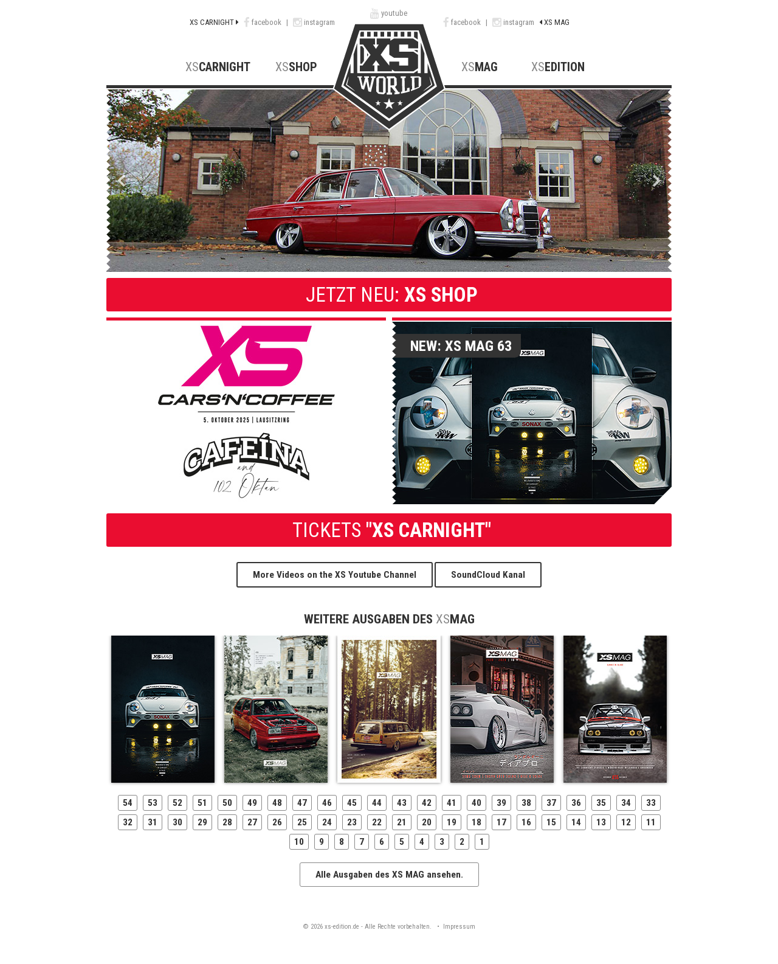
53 (152, 802)
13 (601, 822)
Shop (296, 67)
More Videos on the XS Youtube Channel (334, 574)
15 (551, 822)
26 (277, 822)
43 (402, 802)
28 (227, 822)
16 (526, 822)
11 (651, 822)
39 (501, 802)
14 (576, 822)
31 (152, 822)
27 (252, 822)
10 (299, 841)
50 (227, 802)
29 (202, 822)
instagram (314, 22)
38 (526, 802)
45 (352, 802)
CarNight (217, 67)
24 (327, 822)
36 (576, 802)
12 (626, 822)
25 (302, 822)
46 (327, 802)
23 (352, 822)
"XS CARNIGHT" (389, 530)
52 (177, 802)
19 (451, 822)
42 (427, 802)
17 (501, 822)
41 (451, 802)
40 (476, 802)
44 (377, 802)
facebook (263, 22)
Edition (558, 67)
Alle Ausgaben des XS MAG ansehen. (389, 874)
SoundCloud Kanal (488, 574)
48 (277, 802)
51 (202, 802)
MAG (479, 67)
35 (601, 802)
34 (626, 802)
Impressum (459, 927)
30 (177, 822)
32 (128, 822)
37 (551, 802)
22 (377, 822)
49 (252, 802)
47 (302, 802)
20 (427, 822)
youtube (388, 13)
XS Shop (389, 295)
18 (476, 822)
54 (128, 802)
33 (651, 802)
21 (402, 822)
